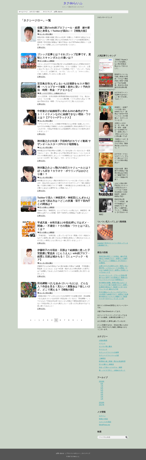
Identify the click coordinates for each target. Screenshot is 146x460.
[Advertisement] (114, 34)
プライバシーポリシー (73, 453)
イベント (102, 343)
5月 (102, 390)
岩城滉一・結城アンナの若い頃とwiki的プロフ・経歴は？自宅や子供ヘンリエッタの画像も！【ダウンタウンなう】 (121, 113)
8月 (102, 383)
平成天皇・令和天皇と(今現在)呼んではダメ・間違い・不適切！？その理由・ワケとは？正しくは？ (63, 225)
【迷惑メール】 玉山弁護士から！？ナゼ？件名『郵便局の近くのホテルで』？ (121, 143)
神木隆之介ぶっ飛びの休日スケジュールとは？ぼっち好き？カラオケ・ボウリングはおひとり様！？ (64, 170)
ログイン (102, 416)
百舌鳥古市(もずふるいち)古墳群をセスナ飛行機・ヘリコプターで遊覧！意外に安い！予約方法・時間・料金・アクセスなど (63, 86)
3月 (102, 394)
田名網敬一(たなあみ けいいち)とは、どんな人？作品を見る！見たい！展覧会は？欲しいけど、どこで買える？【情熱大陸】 (63, 286)
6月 (102, 388)
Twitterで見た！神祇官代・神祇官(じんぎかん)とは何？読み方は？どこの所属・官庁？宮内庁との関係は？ (63, 200)
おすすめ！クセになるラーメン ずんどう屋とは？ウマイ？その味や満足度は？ (121, 158)
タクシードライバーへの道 (109, 355)
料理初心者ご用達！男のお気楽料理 (112, 361)
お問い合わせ (58, 11)
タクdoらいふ (73, 3)
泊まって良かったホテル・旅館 (110, 367)
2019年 (101, 381)
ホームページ (23, 11)
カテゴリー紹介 (35, 11)
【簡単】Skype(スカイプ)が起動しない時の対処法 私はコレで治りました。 (121, 64)
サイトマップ (47, 11)
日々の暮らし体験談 (46, 61)
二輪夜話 (102, 358)
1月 (102, 399)
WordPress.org (104, 425)
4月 (102, 392)
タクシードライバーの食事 (109, 352)
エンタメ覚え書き (46, 34)
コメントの (105, 422)
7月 (102, 386)
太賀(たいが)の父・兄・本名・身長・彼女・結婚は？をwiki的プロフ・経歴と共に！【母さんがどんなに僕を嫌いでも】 (121, 129)
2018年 (101, 402)
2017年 (101, 405)
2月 (102, 396)
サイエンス (103, 349)
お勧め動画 (103, 340)
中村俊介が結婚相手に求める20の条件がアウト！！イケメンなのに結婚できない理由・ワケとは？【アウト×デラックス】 (64, 114)
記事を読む (41, 47)
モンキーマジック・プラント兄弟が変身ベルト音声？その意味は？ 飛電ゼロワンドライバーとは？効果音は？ (113, 277)
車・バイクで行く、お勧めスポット (52, 93)
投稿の (103, 419)
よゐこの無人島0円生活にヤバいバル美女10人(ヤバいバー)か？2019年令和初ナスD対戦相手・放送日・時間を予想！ (121, 189)
